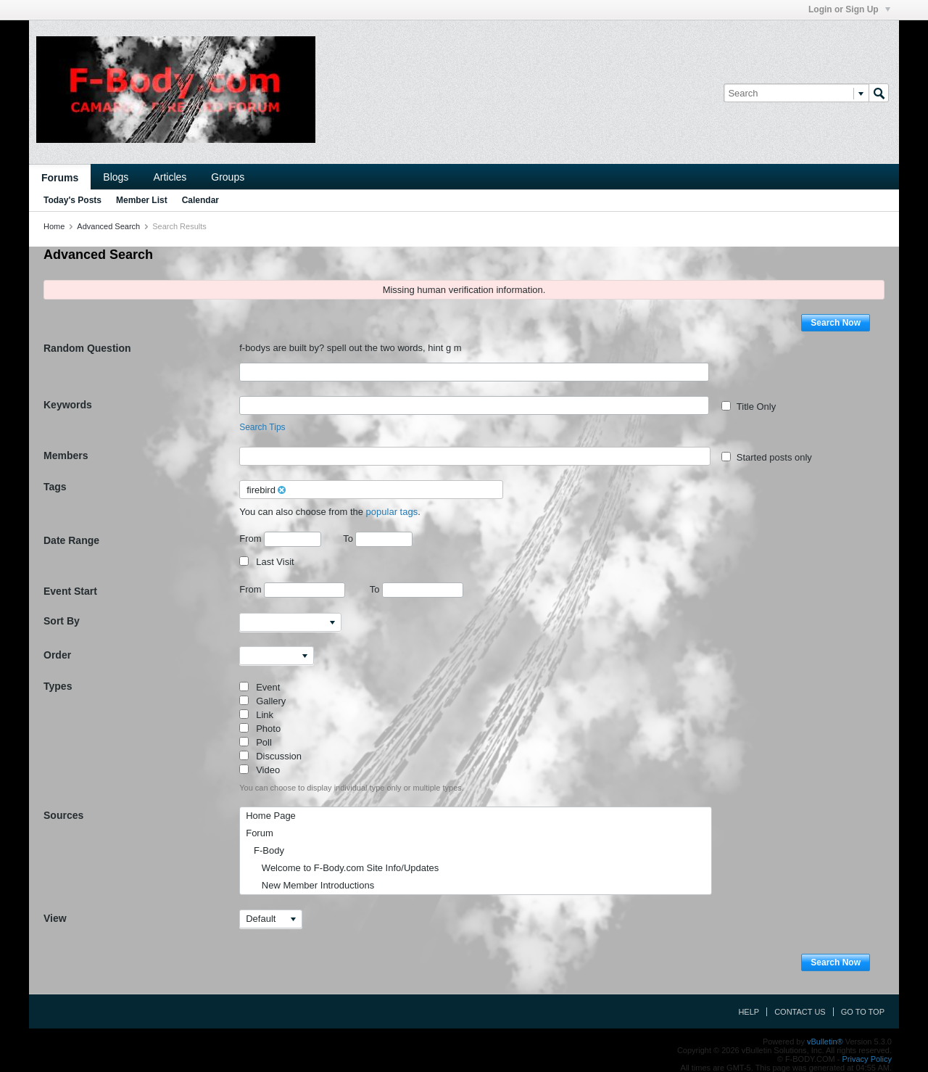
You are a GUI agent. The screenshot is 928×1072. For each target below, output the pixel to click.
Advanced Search (108, 226)
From (280, 539)
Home (54, 226)
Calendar (200, 200)
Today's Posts (73, 200)
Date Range (71, 540)
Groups (227, 177)
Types (58, 686)
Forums (59, 178)
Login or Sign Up (849, 9)
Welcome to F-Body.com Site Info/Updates (342, 867)
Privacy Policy (867, 1059)
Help (748, 1011)
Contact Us (800, 1011)
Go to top (862, 1011)
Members (66, 455)
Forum (259, 833)
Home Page (271, 815)
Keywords (68, 405)
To (378, 538)
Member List (141, 200)
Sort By (62, 621)
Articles (169, 177)
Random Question (87, 348)
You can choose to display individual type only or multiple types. (351, 787)
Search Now (836, 323)
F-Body (265, 850)
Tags (55, 486)
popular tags (392, 511)
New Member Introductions (310, 885)
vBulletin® (825, 1041)
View (55, 918)
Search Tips (262, 427)
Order (57, 655)
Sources (63, 815)
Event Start (70, 591)
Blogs (115, 177)
